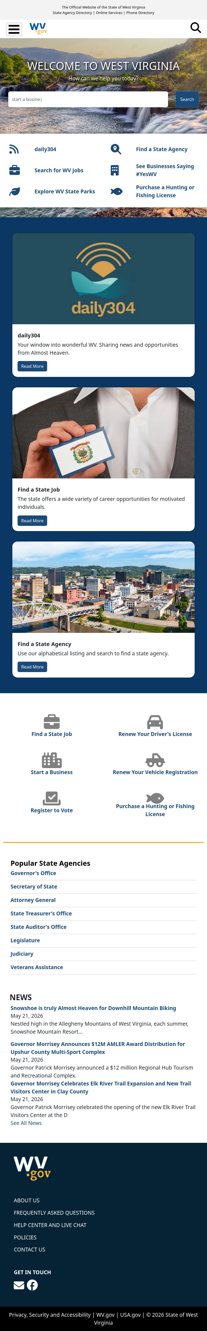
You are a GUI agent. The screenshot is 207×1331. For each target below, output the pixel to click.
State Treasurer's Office (41, 913)
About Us (26, 1200)
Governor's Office (33, 873)
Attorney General (33, 900)
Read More (32, 366)
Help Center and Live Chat (50, 1225)
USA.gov (130, 1314)
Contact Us (29, 1249)
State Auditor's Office (38, 926)
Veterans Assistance (36, 967)
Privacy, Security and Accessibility (50, 1314)
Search (187, 99)
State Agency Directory (72, 12)
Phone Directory (140, 12)
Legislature (25, 940)
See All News (26, 1123)
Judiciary (21, 953)
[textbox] (88, 99)
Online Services (109, 12)
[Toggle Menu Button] (14, 29)
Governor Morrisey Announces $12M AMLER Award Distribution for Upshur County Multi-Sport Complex (97, 1048)
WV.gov (105, 1314)
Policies (25, 1237)
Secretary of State (33, 886)
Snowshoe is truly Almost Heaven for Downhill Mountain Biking (93, 1008)
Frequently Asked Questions (54, 1212)
